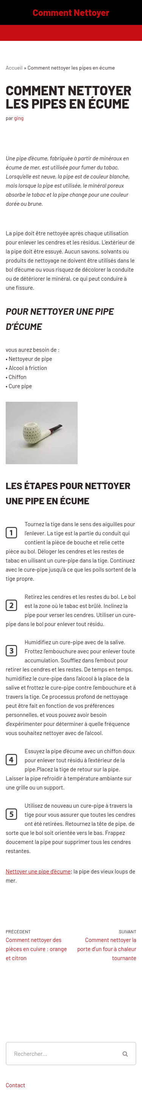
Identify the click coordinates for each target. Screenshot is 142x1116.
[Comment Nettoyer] (71, 12)
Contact (15, 1085)
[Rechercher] (60, 1053)
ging (18, 118)
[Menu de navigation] (71, 32)
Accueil (14, 67)
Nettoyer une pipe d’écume (38, 871)
